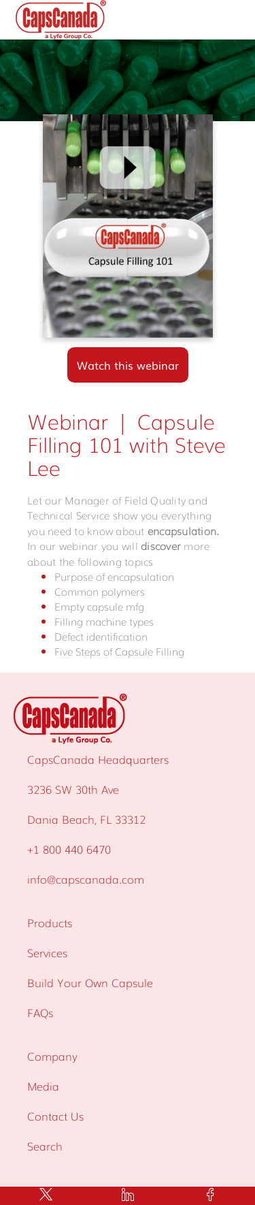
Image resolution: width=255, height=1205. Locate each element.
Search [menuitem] (45, 1146)
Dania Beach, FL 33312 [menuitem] (86, 819)
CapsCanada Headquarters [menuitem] (98, 759)
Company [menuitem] (52, 1056)
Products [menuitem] (49, 922)
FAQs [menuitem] (40, 1012)
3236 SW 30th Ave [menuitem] (73, 789)
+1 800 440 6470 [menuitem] (69, 849)
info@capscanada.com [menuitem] (85, 879)
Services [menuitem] (47, 952)
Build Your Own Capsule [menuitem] (90, 982)
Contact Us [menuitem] (55, 1116)
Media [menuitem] (43, 1086)
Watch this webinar (128, 365)
